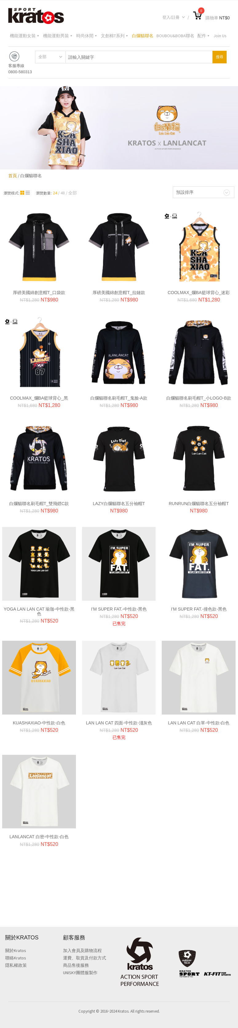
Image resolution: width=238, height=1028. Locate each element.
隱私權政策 (16, 965)
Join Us (220, 35)
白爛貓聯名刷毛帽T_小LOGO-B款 (198, 396)
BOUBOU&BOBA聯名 (175, 35)
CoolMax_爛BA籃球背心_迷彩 (199, 291)
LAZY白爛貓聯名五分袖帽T (119, 502)
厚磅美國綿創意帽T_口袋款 (39, 291)
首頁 (12, 174)
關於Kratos (15, 951)
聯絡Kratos (15, 958)
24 (55, 191)
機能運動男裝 (58, 35)
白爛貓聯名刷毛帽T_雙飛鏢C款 (39, 502)
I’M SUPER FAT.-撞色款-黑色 (199, 607)
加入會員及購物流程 (82, 951)
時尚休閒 (87, 35)
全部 (42, 55)
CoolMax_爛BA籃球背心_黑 (39, 396)
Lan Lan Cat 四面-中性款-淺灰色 (119, 721)
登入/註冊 (173, 17)
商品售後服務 (76, 965)
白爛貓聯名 (142, 35)
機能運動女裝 (25, 35)
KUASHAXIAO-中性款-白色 (39, 721)
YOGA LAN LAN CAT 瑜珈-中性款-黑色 (39, 610)
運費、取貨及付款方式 (84, 958)
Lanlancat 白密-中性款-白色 (39, 835)
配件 (203, 35)
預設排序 (184, 190)
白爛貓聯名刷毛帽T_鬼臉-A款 (118, 396)
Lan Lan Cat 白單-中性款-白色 (198, 721)
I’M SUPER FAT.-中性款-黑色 (119, 607)
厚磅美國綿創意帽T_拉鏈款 (119, 291)
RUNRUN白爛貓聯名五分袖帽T (199, 502)
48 (63, 191)
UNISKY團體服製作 (80, 973)
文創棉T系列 (115, 35)
